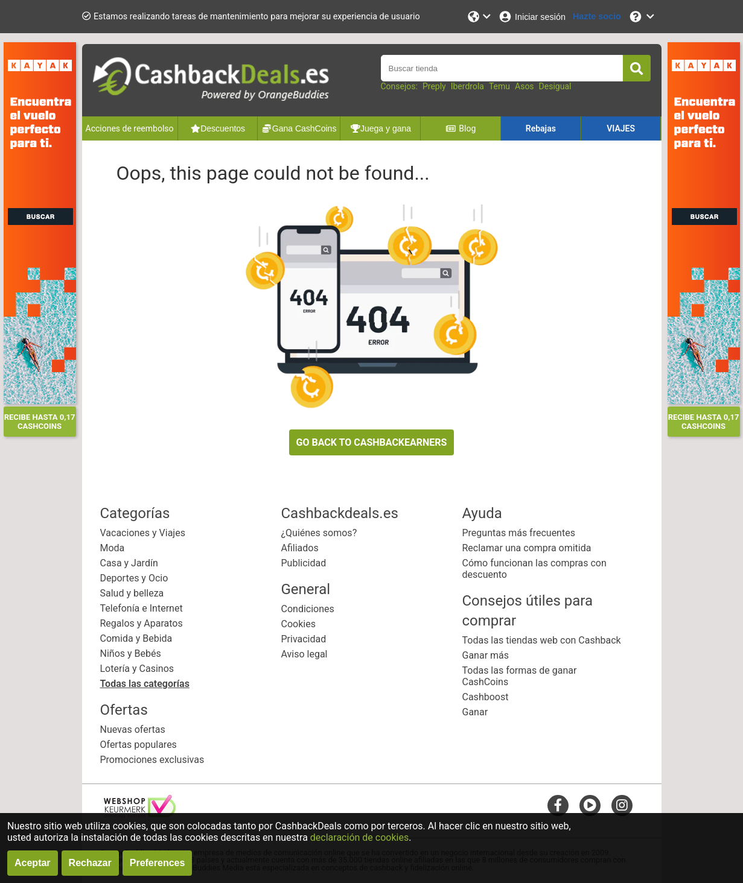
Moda (112, 548)
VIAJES (621, 128)
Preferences (157, 863)
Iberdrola (467, 86)
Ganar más (485, 655)
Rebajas (541, 128)
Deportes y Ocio (134, 578)
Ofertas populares (138, 744)
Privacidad (304, 639)
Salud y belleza (132, 593)
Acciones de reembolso (130, 128)
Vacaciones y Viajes (142, 533)
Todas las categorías (145, 683)
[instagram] (622, 805)
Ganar (475, 712)
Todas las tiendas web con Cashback (541, 640)
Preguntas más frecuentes (518, 533)
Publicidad (304, 563)
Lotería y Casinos (137, 668)
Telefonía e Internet (141, 608)
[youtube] (590, 805)
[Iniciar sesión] (532, 16)
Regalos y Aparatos (141, 623)
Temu (499, 86)
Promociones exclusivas (152, 759)
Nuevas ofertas (132, 729)
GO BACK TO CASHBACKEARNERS (371, 442)
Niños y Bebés (130, 653)
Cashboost (485, 697)
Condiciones (307, 609)
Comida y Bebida (136, 638)
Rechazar (90, 863)
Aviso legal (304, 654)
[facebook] (558, 805)
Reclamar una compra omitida (527, 548)
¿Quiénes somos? (319, 533)
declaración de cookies (359, 837)
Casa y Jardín (129, 563)
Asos (524, 86)
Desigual (555, 86)
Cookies (298, 624)
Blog (460, 128)
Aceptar (32, 863)
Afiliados (300, 548)
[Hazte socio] (597, 16)
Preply (434, 86)
